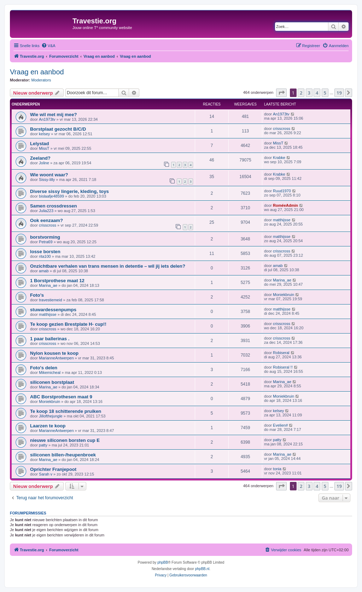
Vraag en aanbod (37, 72)
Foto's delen (43, 367)
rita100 (45, 256)
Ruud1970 (282, 191)
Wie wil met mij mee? (53, 114)
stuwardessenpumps (53, 309)
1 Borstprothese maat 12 (57, 280)
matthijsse (282, 220)
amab (44, 271)
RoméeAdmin (285, 205)
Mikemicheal (49, 372)
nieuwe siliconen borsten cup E (65, 440)
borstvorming (45, 237)
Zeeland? (40, 158)
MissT (44, 148)
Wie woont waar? (49, 174)
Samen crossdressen (53, 206)
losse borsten (45, 251)
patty (43, 445)
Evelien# (280, 425)
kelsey (44, 134)
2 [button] (301, 93)
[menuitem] (48, 45)
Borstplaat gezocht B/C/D (58, 129)
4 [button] (317, 93)
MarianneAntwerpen (56, 358)
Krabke (279, 157)
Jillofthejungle (51, 416)
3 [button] (309, 93)
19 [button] (339, 93)
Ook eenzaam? (46, 220)
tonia (277, 469)
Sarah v (45, 474)
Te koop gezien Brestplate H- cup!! (68, 324)
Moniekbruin (283, 294)
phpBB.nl (202, 569)
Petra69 (46, 242)
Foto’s (37, 295)
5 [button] (325, 93)
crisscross (281, 128)
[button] (281, 93)
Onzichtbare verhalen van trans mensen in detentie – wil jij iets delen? (107, 266)
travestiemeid (50, 300)
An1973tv (47, 119)
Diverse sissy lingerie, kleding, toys (69, 191)
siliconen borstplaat (52, 382)
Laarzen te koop (47, 425)
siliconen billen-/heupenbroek (63, 454)
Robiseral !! (283, 367)
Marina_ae (48, 285)
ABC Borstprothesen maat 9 (61, 396)
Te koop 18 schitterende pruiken (65, 411)
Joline (44, 163)
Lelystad (39, 143)
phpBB (162, 562)
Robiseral (281, 353)
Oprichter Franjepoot (53, 469)
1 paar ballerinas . (49, 338)
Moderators (41, 80)
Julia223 (46, 211)
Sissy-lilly (47, 179)
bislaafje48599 (51, 196)
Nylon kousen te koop (54, 353)
